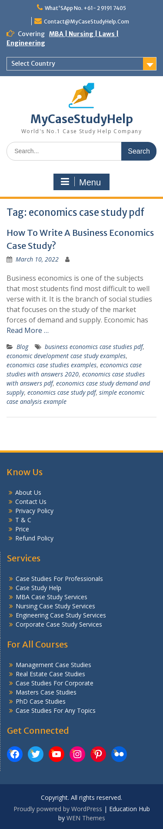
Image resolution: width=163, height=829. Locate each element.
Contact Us (31, 501)
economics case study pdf (61, 392)
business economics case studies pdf (94, 346)
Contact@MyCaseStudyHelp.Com (86, 21)
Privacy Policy (34, 511)
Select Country (33, 63)
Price (22, 529)
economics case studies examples (51, 365)
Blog (22, 346)
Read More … (28, 330)
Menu (80, 182)
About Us (28, 492)
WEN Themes (86, 818)
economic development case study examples (66, 356)
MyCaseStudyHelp (81, 119)
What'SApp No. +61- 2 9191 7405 (85, 8)
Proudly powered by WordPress (57, 809)
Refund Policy (34, 538)
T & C (23, 520)
